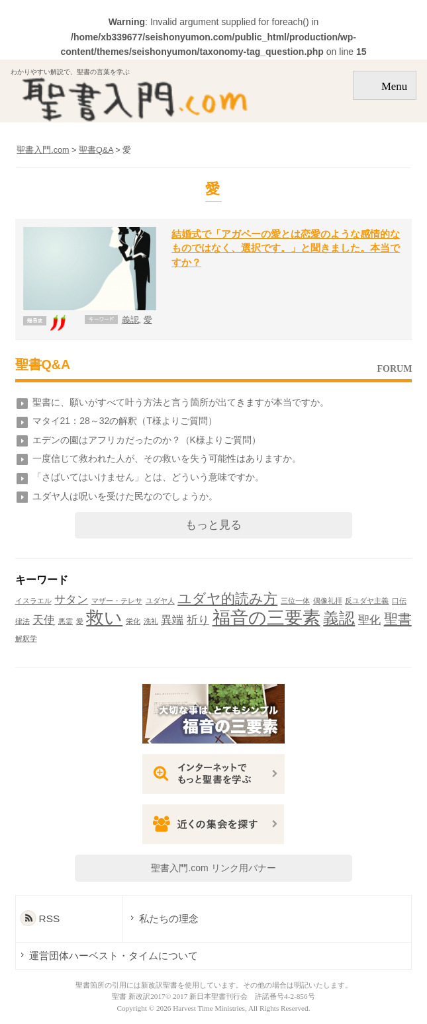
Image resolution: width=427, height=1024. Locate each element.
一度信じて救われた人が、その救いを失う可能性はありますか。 (166, 458)
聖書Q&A (43, 364)
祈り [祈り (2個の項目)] (198, 620)
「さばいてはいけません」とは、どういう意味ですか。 (148, 477)
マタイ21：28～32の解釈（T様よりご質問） (124, 420)
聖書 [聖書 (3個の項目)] (398, 618)
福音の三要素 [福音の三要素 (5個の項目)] (266, 618)
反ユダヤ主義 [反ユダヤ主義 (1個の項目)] (367, 601)
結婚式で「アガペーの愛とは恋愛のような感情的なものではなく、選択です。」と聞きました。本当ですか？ (285, 248)
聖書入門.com (43, 150)
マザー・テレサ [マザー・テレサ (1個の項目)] (116, 601)
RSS (49, 918)
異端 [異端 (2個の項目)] (172, 620)
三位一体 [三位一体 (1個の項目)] (295, 601)
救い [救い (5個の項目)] (104, 618)
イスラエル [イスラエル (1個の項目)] (33, 601)
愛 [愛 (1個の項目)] (79, 621)
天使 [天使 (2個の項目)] (43, 620)
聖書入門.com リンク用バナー (213, 868)
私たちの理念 (169, 918)
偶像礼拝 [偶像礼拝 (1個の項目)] (327, 601)
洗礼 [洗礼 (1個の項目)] (151, 621)
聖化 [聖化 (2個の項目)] (369, 620)
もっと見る (213, 525)
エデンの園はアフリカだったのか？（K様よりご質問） (146, 440)
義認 (130, 320)
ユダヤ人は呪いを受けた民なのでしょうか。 (125, 496)
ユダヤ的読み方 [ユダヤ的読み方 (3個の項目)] (227, 598)
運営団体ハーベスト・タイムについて (113, 955)
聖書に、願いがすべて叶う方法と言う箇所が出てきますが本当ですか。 (180, 402)
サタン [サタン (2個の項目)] (71, 599)
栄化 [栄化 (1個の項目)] (133, 621)
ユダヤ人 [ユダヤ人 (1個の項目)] (160, 601)
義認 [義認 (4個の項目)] (339, 618)
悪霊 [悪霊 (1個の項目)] (65, 621)
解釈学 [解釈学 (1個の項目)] (26, 638)
